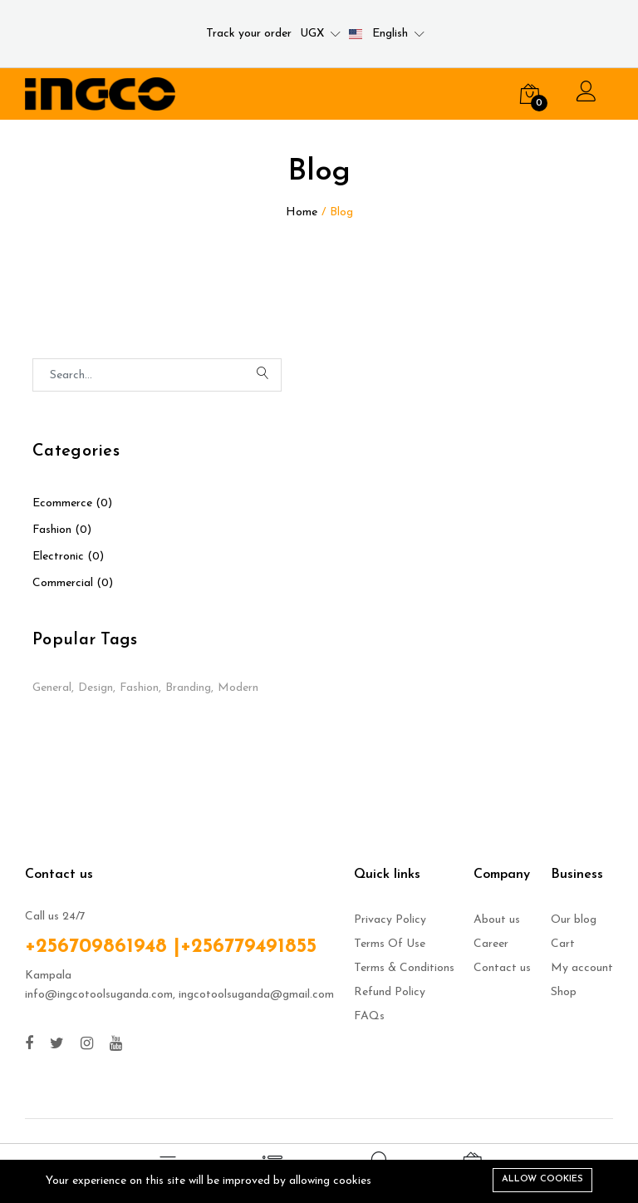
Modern (238, 688)
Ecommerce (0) (72, 503)
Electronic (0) (68, 556)
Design (95, 688)
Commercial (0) (72, 583)
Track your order (249, 33)
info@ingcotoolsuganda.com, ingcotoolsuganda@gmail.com (179, 995)
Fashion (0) (61, 530)
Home (301, 212)
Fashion (139, 688)
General (51, 688)
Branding (188, 688)
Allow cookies (542, 1179)
